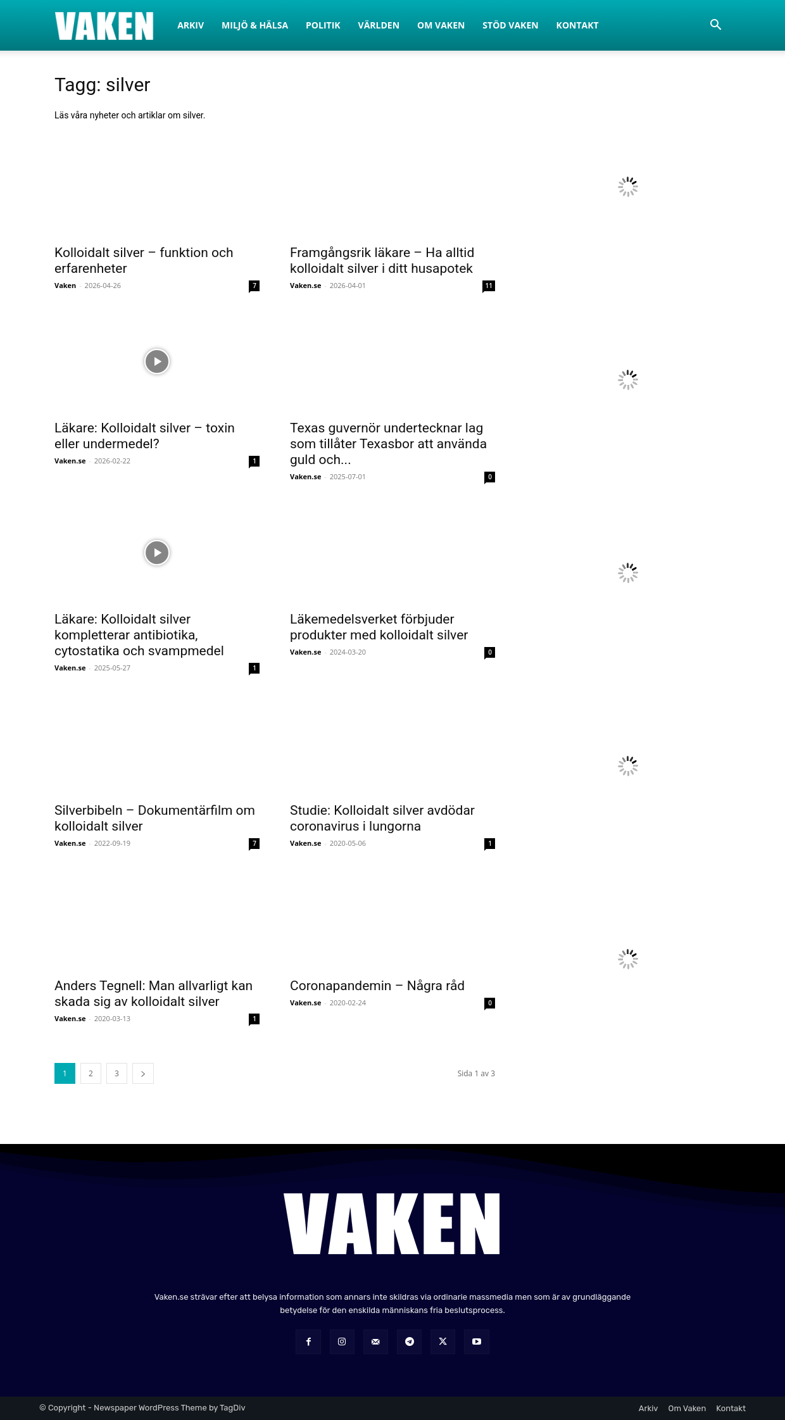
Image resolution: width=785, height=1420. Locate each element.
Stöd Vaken (510, 25)
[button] (715, 26)
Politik (323, 25)
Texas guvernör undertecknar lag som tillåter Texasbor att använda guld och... (388, 443)
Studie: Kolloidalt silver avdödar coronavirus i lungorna (382, 818)
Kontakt (577, 25)
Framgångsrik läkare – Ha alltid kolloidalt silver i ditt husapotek (382, 260)
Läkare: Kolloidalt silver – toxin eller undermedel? (144, 435)
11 (489, 285)
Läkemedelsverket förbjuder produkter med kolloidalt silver (379, 627)
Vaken (65, 285)
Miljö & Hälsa (255, 25)
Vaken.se (305, 285)
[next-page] (143, 1073)
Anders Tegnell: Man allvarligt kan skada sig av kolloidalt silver (153, 993)
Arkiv (190, 25)
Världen (379, 25)
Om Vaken (441, 25)
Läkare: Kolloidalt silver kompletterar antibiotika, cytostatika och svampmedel (139, 635)
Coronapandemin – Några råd (377, 985)
